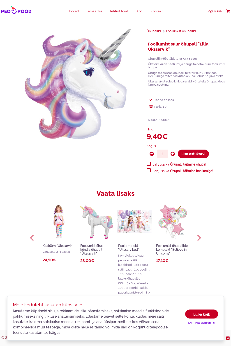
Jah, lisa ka (179, 164)
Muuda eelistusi (201, 322)
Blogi (139, 11)
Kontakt (157, 11)
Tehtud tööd (119, 11)
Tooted (73, 11)
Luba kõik (201, 314)
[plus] (173, 154)
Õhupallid (154, 31)
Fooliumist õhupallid (181, 31)
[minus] (152, 154)
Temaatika (94, 11)
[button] (32, 237)
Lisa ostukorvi (193, 153)
